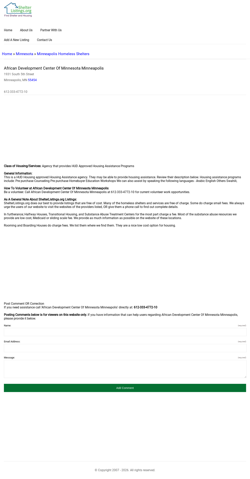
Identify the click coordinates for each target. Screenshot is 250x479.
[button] (125, 388)
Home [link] (8, 30)
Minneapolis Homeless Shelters (63, 54)
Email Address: (125, 341)
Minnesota (24, 54)
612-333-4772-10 (15, 92)
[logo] (18, 9)
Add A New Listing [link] (16, 40)
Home (7, 54)
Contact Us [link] (44, 40)
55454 (32, 80)
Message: (125, 357)
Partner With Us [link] (51, 30)
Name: (125, 325)
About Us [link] (26, 30)
